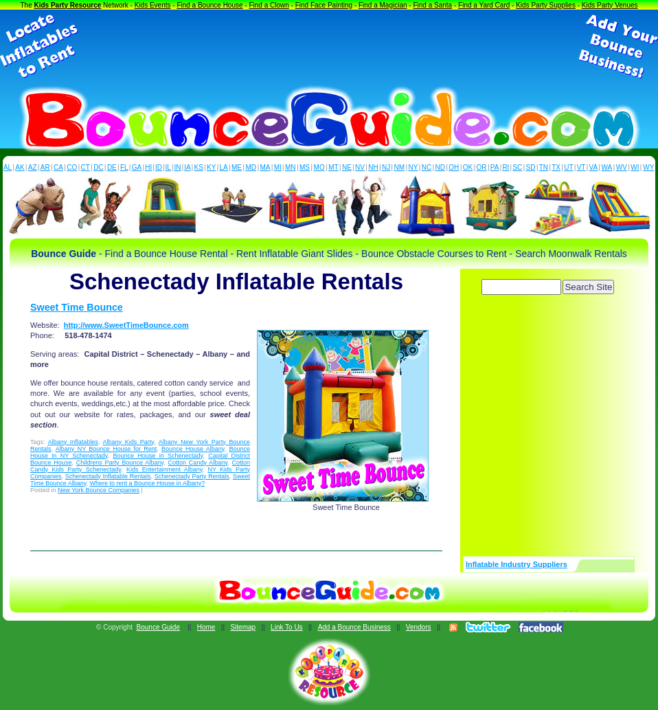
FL (124, 167)
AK (19, 167)
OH (454, 167)
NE (347, 167)
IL (168, 167)
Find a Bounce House (209, 5)
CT (85, 167)
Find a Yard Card (484, 5)
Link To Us (287, 627)
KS (198, 167)
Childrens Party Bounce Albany (119, 462)
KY (211, 167)
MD (251, 167)
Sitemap (243, 627)
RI (505, 167)
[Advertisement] (329, 47)
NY (413, 167)
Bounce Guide (158, 627)
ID (158, 167)
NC (426, 167)
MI (278, 167)
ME (236, 167)
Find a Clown (268, 5)
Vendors (418, 627)
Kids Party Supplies (546, 5)
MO (319, 167)
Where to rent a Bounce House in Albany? (147, 483)
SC (517, 167)
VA (593, 167)
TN (543, 167)
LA (224, 167)
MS (304, 167)
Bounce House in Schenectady (158, 455)
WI (635, 167)
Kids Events (153, 5)
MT (333, 167)
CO (72, 167)
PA (494, 167)
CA (58, 167)
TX (556, 167)
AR (45, 167)
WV (621, 167)
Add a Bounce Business (354, 627)
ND (440, 167)
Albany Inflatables (73, 442)
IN (177, 167)
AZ (32, 167)
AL (7, 167)
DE (112, 167)
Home (206, 627)
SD (531, 167)
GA (136, 167)
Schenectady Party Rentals (192, 476)
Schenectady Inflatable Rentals (108, 476)
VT (581, 167)
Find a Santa (432, 5)
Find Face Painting (323, 5)
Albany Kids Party (129, 442)
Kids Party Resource (68, 5)
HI (148, 167)
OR (482, 167)
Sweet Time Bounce (76, 307)
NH (373, 167)
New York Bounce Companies (98, 490)
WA (607, 167)
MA (265, 167)
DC (98, 167)
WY (648, 167)
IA (187, 167)
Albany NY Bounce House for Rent (106, 448)
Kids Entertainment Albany (164, 469)
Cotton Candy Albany (198, 462)
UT (568, 167)
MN (290, 167)
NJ (386, 167)
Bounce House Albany (193, 448)
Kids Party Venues (610, 5)
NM (399, 167)
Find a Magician (383, 5)
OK (468, 167)
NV (360, 167)
